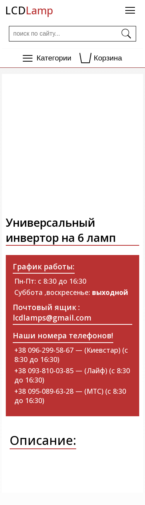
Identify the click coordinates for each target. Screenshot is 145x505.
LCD (29, 10)
